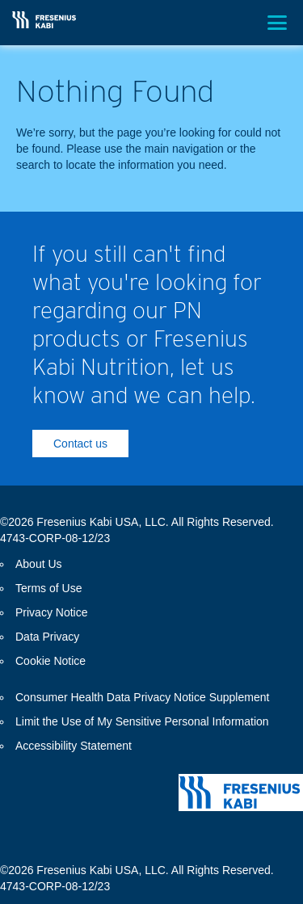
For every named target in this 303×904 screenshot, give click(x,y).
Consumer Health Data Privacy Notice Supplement (142, 697)
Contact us (80, 443)
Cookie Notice (50, 660)
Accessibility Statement (73, 745)
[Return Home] (44, 19)
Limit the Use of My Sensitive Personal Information (142, 721)
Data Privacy (47, 636)
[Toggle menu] (277, 22)
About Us (38, 563)
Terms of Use (48, 588)
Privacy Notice (51, 612)
